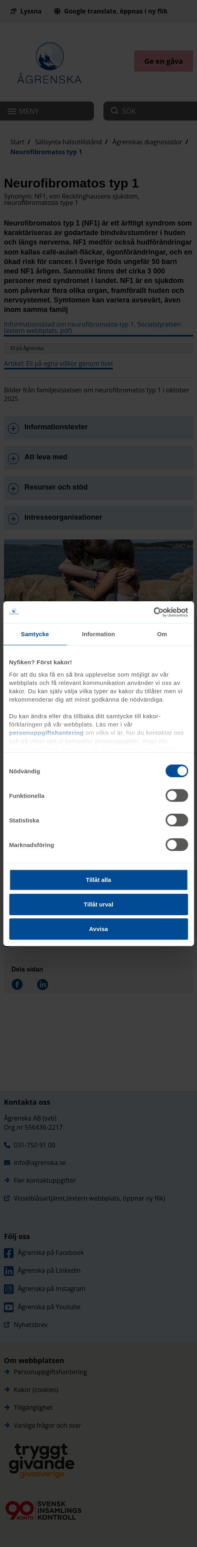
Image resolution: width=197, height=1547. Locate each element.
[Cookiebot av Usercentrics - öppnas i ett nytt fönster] (153, 612)
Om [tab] (162, 634)
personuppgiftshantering (46, 732)
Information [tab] (98, 634)
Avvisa (98, 928)
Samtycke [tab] (35, 634)
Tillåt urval (98, 904)
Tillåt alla (98, 879)
